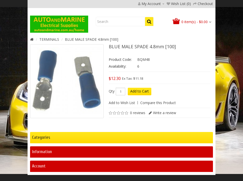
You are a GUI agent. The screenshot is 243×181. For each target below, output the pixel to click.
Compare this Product (158, 135)
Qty (111, 123)
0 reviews (137, 145)
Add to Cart (139, 123)
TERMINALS (49, 71)
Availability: (117, 98)
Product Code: (120, 91)
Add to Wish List (122, 135)
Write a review (164, 145)
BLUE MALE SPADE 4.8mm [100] (91, 71)
